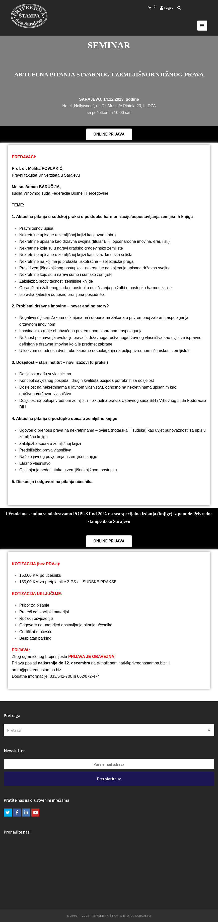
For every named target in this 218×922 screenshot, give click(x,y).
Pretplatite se (109, 778)
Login (168, 8)
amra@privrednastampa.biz (36, 670)
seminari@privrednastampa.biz (137, 663)
